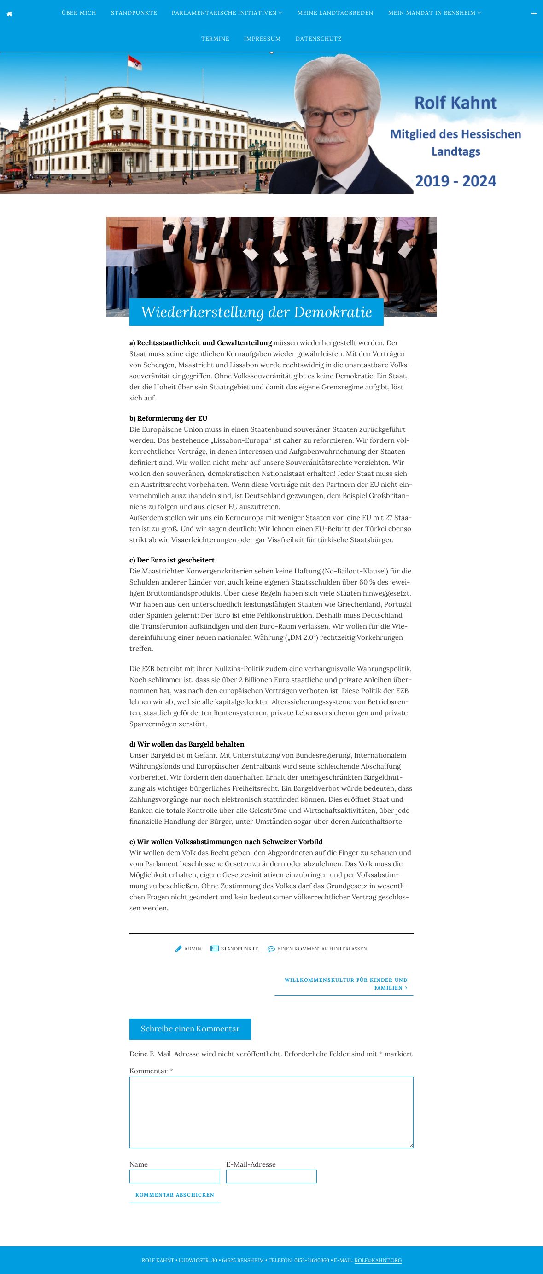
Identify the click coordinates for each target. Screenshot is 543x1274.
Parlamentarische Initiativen (224, 12)
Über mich (79, 12)
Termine (215, 38)
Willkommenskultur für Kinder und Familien (346, 984)
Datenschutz (319, 38)
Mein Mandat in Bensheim (432, 12)
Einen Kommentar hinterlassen (322, 948)
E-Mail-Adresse (251, 1164)
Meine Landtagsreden (336, 12)
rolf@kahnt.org (378, 1260)
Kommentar (151, 1070)
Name (138, 1164)
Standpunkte (134, 12)
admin (192, 948)
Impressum (262, 38)
